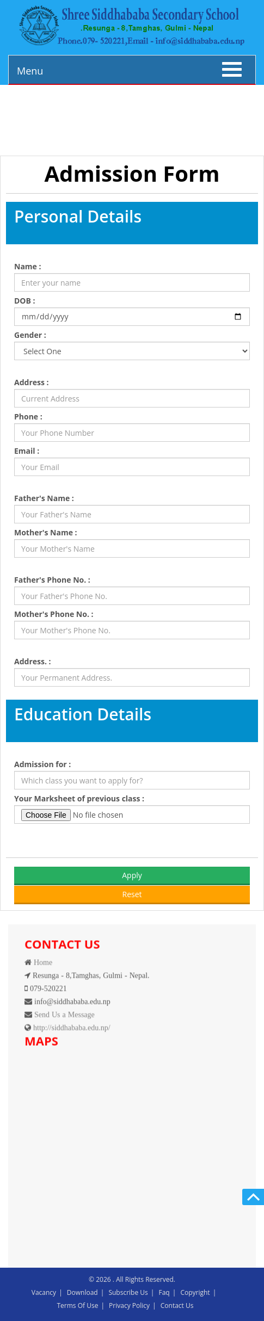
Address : (31, 382)
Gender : (30, 335)
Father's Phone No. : (52, 580)
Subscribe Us (128, 1292)
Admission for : (42, 764)
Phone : (28, 416)
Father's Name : (44, 498)
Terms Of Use (78, 1305)
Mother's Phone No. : (54, 614)
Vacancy (44, 1292)
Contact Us (177, 1305)
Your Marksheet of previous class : (79, 798)
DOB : (24, 300)
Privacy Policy (129, 1305)
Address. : (32, 661)
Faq (163, 1292)
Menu (30, 70)
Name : (27, 266)
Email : (26, 451)
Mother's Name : (45, 532)
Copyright (195, 1292)
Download (82, 1292)
